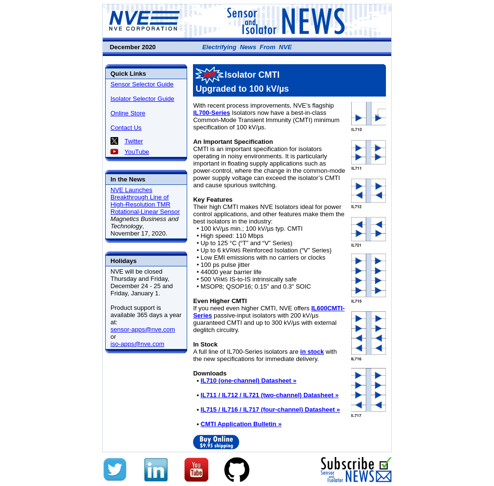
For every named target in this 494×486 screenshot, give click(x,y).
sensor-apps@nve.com (142, 329)
